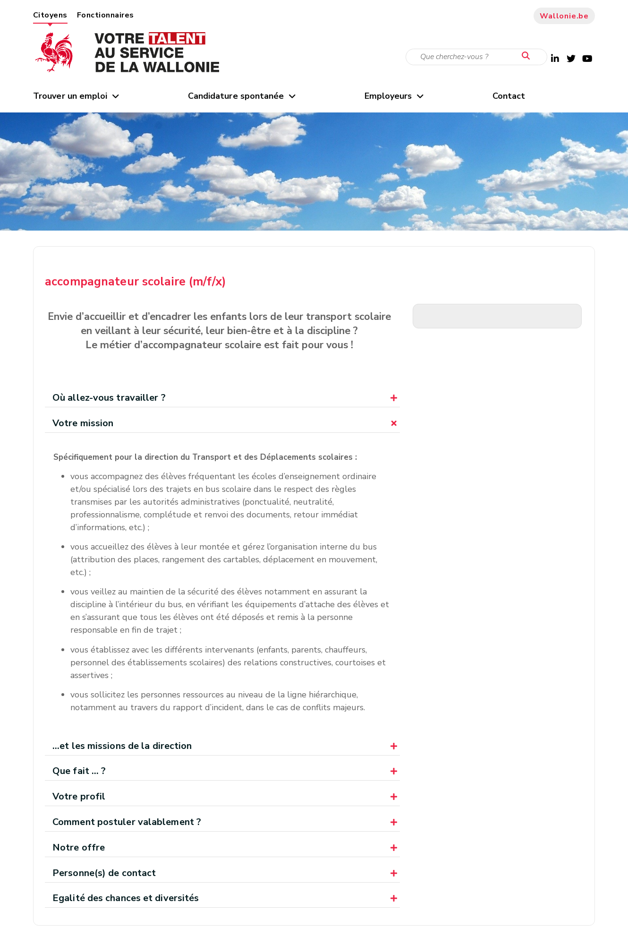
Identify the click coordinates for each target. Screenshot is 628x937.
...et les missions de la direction (122, 745)
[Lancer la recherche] (528, 56)
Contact (509, 96)
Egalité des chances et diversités (125, 898)
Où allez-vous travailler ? (109, 397)
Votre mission (82, 423)
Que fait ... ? (79, 771)
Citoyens (50, 15)
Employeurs (394, 96)
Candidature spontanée (241, 96)
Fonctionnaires (105, 15)
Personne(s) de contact (104, 873)
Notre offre (78, 847)
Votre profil (78, 796)
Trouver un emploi (75, 96)
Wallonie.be (564, 16)
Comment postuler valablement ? (126, 822)
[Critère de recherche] (476, 57)
